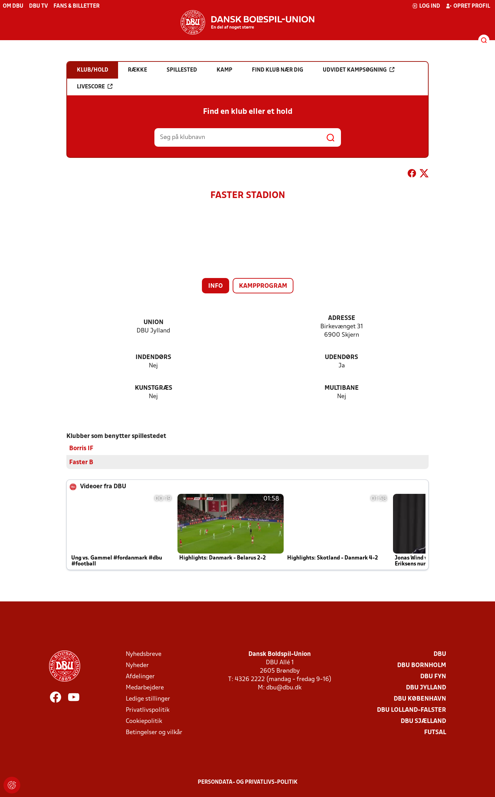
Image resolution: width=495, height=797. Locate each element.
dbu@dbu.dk (283, 687)
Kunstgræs (153, 388)
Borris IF (81, 448)
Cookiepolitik (144, 721)
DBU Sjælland (423, 721)
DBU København (420, 699)
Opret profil (468, 6)
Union (153, 323)
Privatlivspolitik (147, 710)
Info (215, 286)
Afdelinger (140, 676)
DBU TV (38, 6)
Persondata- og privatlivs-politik (248, 782)
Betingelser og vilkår (154, 732)
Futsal (435, 732)
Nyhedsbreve (143, 654)
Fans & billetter (76, 6)
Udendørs (341, 357)
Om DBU (13, 6)
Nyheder (137, 665)
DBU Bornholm (421, 665)
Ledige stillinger (148, 699)
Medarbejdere (145, 687)
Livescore (94, 86)
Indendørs (153, 357)
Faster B (81, 462)
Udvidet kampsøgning (358, 70)
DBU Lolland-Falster (411, 710)
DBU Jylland (426, 687)
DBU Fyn (433, 676)
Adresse (341, 318)
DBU (440, 654)
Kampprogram (263, 286)
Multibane (342, 388)
